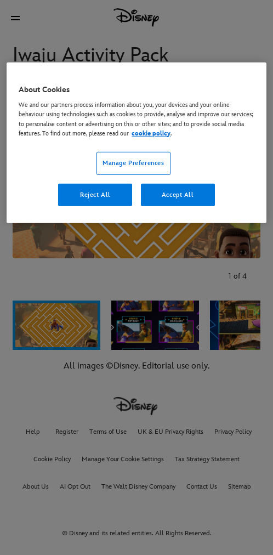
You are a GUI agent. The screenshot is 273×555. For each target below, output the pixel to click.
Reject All (95, 194)
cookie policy (151, 133)
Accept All (178, 194)
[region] (136, 143)
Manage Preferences (133, 162)
